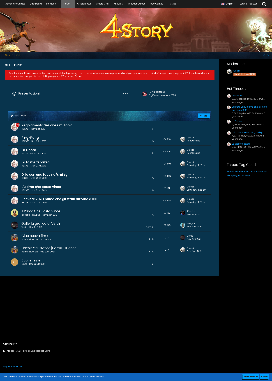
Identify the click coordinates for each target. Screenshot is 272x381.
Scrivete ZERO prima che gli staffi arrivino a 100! (59, 199)
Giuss (24, 264)
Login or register (248, 4)
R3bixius (191, 211)
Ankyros (191, 224)
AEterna (238, 172)
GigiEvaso (154, 95)
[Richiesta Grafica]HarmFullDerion (48, 248)
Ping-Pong (30, 137)
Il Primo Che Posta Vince (40, 211)
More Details (251, 377)
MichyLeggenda (235, 175)
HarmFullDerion (29, 239)
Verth (24, 227)
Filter (204, 116)
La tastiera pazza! (36, 162)
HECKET (25, 129)
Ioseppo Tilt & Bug (30, 215)
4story (230, 172)
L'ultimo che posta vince (41, 187)
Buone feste (30, 260)
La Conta (28, 150)
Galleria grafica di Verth (40, 223)
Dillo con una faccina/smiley (44, 174)
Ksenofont (261, 172)
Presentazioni (29, 93)
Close (264, 377)
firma (246, 172)
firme (253, 172)
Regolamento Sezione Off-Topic (46, 125)
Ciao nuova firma (35, 236)
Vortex (248, 175)
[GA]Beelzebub (157, 92)
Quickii (190, 138)
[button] (109, 4)
